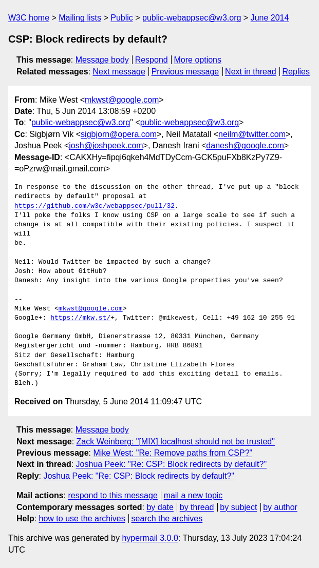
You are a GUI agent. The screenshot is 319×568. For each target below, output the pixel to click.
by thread (197, 507)
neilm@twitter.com (252, 134)
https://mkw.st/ (80, 318)
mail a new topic (193, 495)
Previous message (185, 71)
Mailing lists (80, 17)
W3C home (28, 17)
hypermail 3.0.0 (150, 538)
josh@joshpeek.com (106, 145)
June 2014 (270, 17)
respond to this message (112, 495)
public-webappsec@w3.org (191, 17)
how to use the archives (82, 518)
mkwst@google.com (122, 99)
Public (121, 17)
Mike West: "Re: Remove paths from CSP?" (172, 452)
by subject (238, 507)
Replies (296, 71)
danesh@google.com (245, 145)
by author (280, 507)
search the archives (167, 518)
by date (159, 507)
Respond (151, 59)
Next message (119, 71)
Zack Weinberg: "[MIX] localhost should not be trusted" (176, 441)
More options (198, 59)
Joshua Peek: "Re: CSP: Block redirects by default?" (171, 464)
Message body (102, 59)
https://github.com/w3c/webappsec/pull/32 (94, 206)
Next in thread (250, 71)
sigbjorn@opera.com (119, 134)
